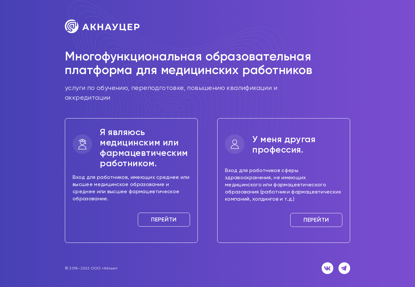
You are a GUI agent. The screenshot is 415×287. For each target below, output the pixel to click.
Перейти (164, 219)
